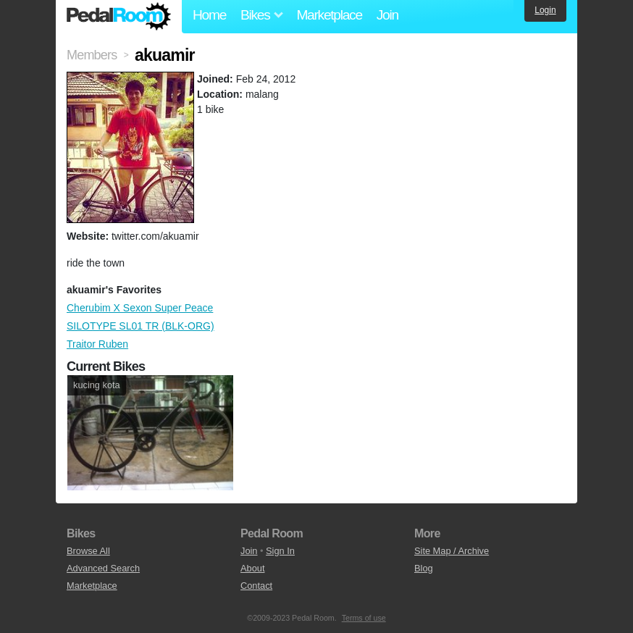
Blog (423, 568)
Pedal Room (119, 16)
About (252, 568)
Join (387, 14)
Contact (256, 585)
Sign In (280, 550)
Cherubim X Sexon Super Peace (140, 308)
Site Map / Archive (451, 550)
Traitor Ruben (97, 344)
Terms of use (364, 617)
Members (92, 55)
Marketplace (328, 14)
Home (209, 14)
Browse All (88, 550)
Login (545, 10)
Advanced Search (103, 568)
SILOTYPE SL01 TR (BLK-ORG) (140, 326)
